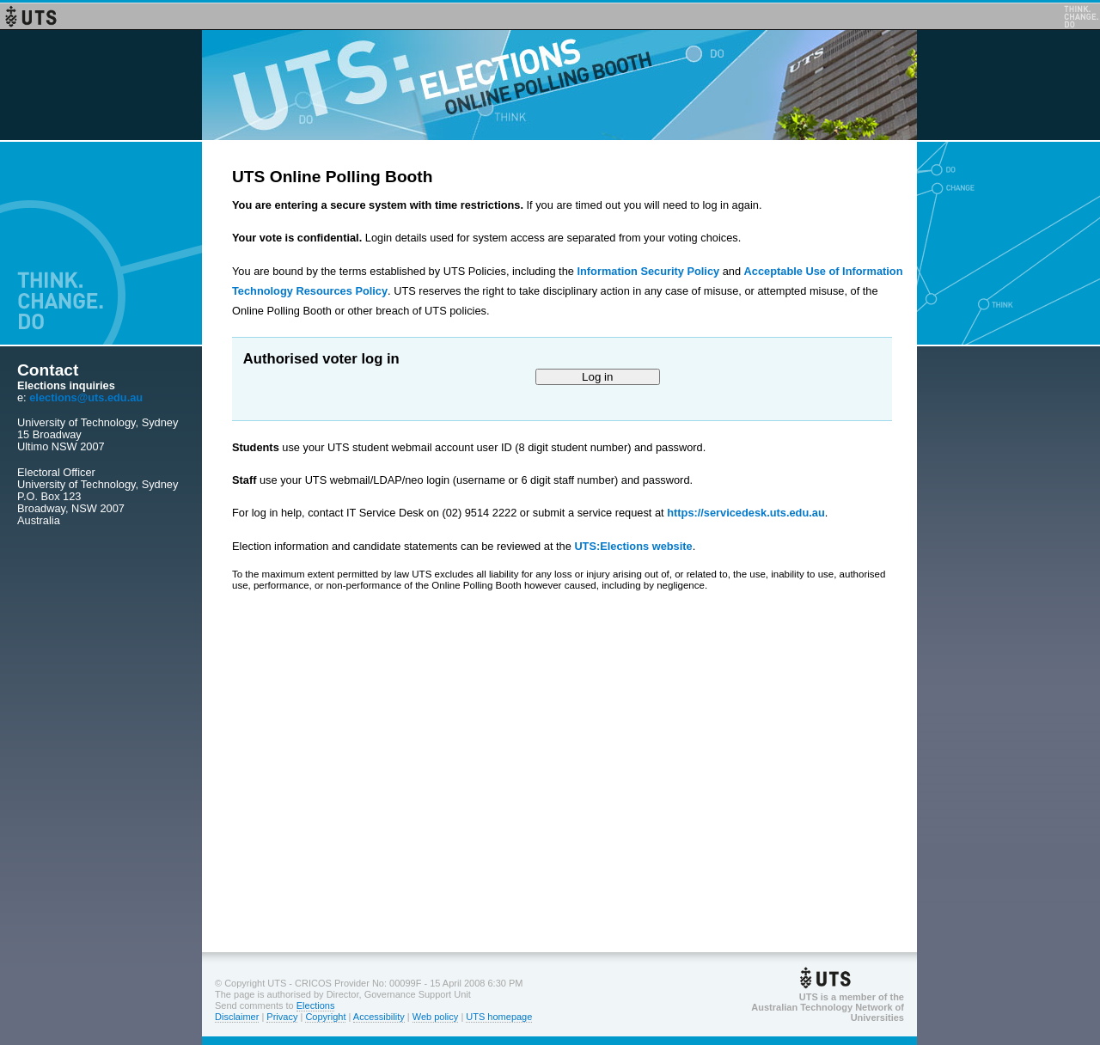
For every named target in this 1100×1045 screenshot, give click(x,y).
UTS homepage (499, 1016)
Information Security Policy (648, 271)
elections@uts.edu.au (86, 397)
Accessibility (379, 1016)
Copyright (325, 1016)
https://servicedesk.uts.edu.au (745, 512)
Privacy (281, 1016)
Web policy (435, 1016)
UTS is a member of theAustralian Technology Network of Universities (827, 1007)
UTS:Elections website (633, 546)
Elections (315, 1005)
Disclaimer (237, 1016)
